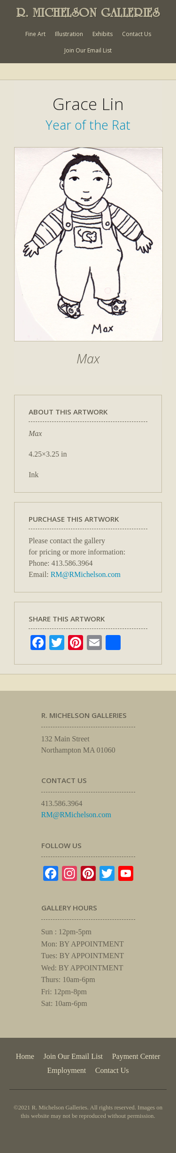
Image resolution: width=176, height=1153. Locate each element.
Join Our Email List (88, 50)
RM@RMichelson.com (86, 574)
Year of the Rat (88, 124)
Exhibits (102, 34)
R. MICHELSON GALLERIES (88, 13)
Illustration (69, 34)
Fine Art (35, 34)
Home (25, 1056)
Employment (66, 1070)
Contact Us (136, 34)
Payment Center (136, 1056)
